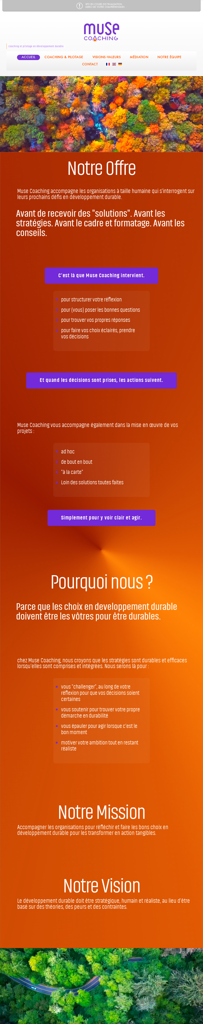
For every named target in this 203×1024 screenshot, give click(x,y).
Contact (90, 64)
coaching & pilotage (64, 57)
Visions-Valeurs (107, 57)
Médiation (139, 57)
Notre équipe (169, 57)
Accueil (28, 57)
